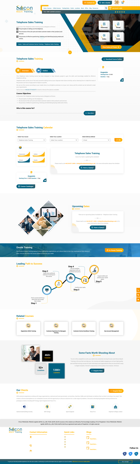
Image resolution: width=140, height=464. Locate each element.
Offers (86, 8)
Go (118, 140)
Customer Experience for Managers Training (56, 331)
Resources (95, 8)
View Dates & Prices (110, 47)
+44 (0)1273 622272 (30, 89)
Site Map (69, 439)
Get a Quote (104, 3)
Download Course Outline (112, 59)
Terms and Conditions (73, 442)
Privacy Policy (70, 437)
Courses (49, 8)
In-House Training (114, 250)
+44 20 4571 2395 (115, 8)
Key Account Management (111, 331)
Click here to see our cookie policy (81, 461)
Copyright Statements (73, 444)
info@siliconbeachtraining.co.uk (86, 163)
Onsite (72, 8)
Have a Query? (87, 167)
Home (45, 8)
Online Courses (57, 8)
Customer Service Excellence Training (83, 331)
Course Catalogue (25, 186)
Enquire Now (96, 370)
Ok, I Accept (125, 461)
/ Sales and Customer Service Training (32, 44)
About (82, 8)
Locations (77, 8)
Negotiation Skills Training (28, 331)
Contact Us (89, 3)
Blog (90, 8)
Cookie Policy (70, 447)
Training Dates (65, 8)
